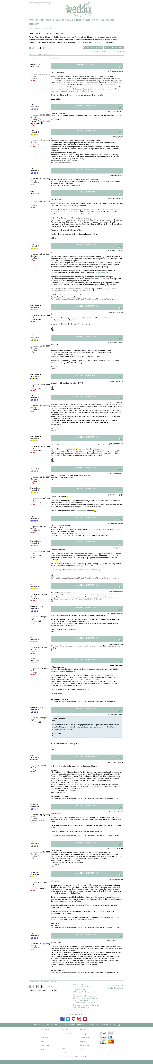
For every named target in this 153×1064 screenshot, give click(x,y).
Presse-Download (66, 1053)
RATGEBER (33, 20)
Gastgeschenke (100, 273)
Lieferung (83, 1034)
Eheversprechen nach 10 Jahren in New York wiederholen (86, 1006)
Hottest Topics (117, 51)
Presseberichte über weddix (69, 1057)
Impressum (44, 1037)
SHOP (41, 20)
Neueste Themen (99, 51)
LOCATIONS (61, 20)
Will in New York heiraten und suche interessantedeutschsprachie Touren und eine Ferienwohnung (85, 995)
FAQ (81, 1049)
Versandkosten (84, 1037)
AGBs (42, 1041)
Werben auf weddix (66, 1034)
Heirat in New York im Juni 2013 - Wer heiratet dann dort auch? (85, 1001)
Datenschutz (45, 1045)
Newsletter (83, 1057)
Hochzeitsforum (46, 28)
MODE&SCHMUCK (90, 20)
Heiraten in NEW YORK (81, 987)
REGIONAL (50, 20)
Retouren (83, 1041)
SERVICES (110, 20)
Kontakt (82, 1053)
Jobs (42, 1049)
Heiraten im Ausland (46, 54)
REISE (101, 20)
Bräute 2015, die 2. (80, 989)
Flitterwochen (79, 511)
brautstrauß (115, 917)
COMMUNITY (34, 24)
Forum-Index (33, 54)
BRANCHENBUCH (74, 20)
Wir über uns (45, 1034)
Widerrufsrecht (84, 1045)
